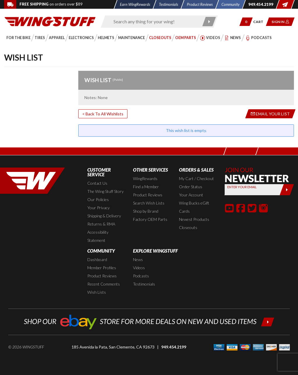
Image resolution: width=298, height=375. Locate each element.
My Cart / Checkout (196, 178)
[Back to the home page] (50, 21)
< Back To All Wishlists (102, 113)
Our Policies (98, 199)
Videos (139, 267)
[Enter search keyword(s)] (154, 21)
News (138, 259)
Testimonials (144, 283)
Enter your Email (242, 187)
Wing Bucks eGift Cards (194, 207)
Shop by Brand (145, 211)
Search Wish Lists (148, 202)
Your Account (191, 194)
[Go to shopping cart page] (260, 21)
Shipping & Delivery (104, 215)
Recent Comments (103, 283)
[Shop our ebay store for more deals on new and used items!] (149, 321)
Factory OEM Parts (150, 219)
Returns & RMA (101, 223)
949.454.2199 (173, 346)
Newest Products (194, 219)
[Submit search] (209, 21)
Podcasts (141, 275)
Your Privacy (98, 207)
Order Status (190, 186)
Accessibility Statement (98, 236)
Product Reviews (147, 194)
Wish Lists (96, 292)
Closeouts (188, 227)
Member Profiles (101, 267)
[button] (246, 21)
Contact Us (97, 183)
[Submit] (287, 189)
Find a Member (146, 186)
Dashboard (97, 259)
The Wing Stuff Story (105, 191)
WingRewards (145, 178)
